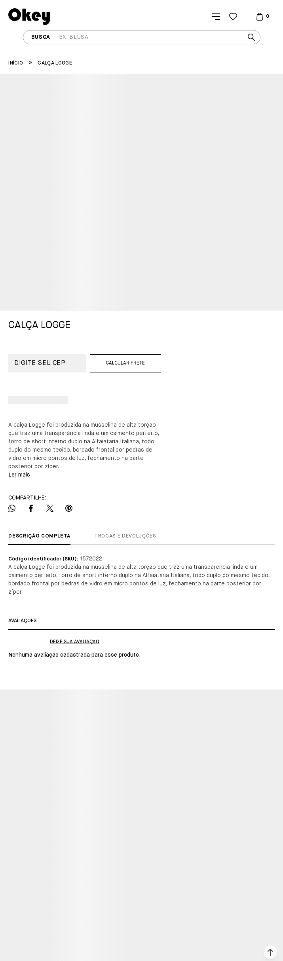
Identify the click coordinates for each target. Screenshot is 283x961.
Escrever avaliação (74, 642)
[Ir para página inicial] (15, 63)
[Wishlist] (233, 17)
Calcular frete (125, 363)
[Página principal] (29, 16)
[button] (270, 952)
